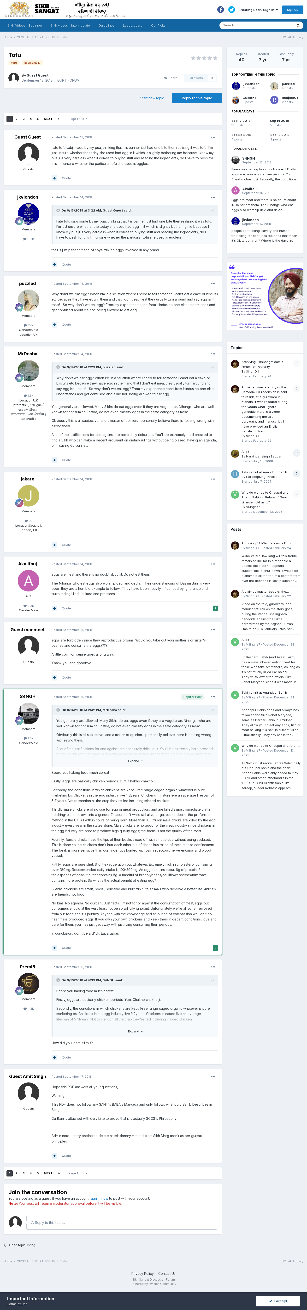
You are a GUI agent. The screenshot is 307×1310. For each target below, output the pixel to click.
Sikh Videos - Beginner (25, 25)
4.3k (29, 1008)
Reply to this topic (197, 98)
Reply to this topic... (48, 1223)
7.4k (29, 325)
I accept (278, 1301)
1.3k (28, 738)
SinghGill (252, 371)
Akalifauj (27, 563)
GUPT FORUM (68, 80)
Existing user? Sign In (258, 10)
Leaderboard (132, 25)
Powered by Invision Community (153, 1284)
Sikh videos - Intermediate (70, 25)
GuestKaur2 (252, 98)
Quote (66, 178)
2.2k (29, 606)
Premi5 (27, 966)
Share (170, 78)
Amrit (245, 451)
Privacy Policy (142, 1273)
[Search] (251, 25)
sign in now (99, 1198)
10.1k (28, 239)
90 (29, 521)
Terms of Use (17, 1304)
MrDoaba (27, 353)
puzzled (27, 283)
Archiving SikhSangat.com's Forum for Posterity (270, 543)
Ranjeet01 (290, 98)
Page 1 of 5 (78, 119)
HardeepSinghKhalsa (261, 477)
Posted (72, 137)
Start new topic (152, 98)
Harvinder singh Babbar (264, 456)
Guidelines (106, 25)
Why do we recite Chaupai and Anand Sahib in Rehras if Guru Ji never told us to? (265, 497)
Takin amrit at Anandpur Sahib (264, 472)
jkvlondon (27, 197)
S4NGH (27, 696)
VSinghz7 (253, 507)
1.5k (28, 395)
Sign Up (292, 9)
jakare (27, 478)
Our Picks (158, 25)
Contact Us (167, 1273)
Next (48, 119)
